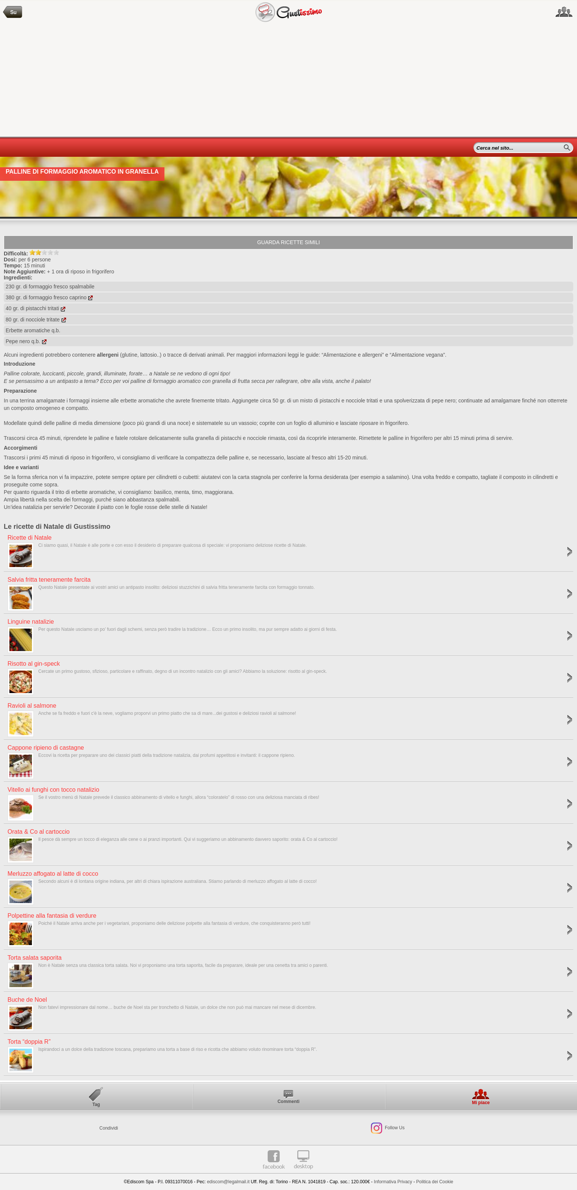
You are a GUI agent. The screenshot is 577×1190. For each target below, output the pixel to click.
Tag (96, 1104)
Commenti (288, 1101)
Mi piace (481, 1102)
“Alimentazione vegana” (417, 355)
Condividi (108, 1128)
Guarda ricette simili (288, 242)
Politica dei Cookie (434, 1181)
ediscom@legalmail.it (228, 1181)
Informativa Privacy (393, 1181)
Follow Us (394, 1127)
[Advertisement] (288, 80)
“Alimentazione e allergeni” (353, 355)
